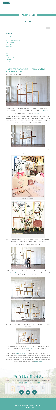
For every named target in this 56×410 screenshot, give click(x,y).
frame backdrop (37, 113)
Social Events (8, 53)
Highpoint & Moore (10, 42)
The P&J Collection (10, 57)
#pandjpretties (45, 110)
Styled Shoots (9, 55)
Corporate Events (9, 36)
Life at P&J (8, 48)
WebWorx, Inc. (30, 407)
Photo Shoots (8, 49)
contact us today (38, 361)
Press (7, 51)
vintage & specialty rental (22, 353)
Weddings (8, 61)
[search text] (28, 11)
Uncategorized (9, 59)
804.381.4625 (36, 382)
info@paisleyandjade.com (23, 382)
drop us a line (29, 348)
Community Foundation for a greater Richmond (17, 273)
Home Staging (9, 44)
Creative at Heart (16, 151)
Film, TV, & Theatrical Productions (13, 40)
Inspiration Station (9, 46)
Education (8, 38)
